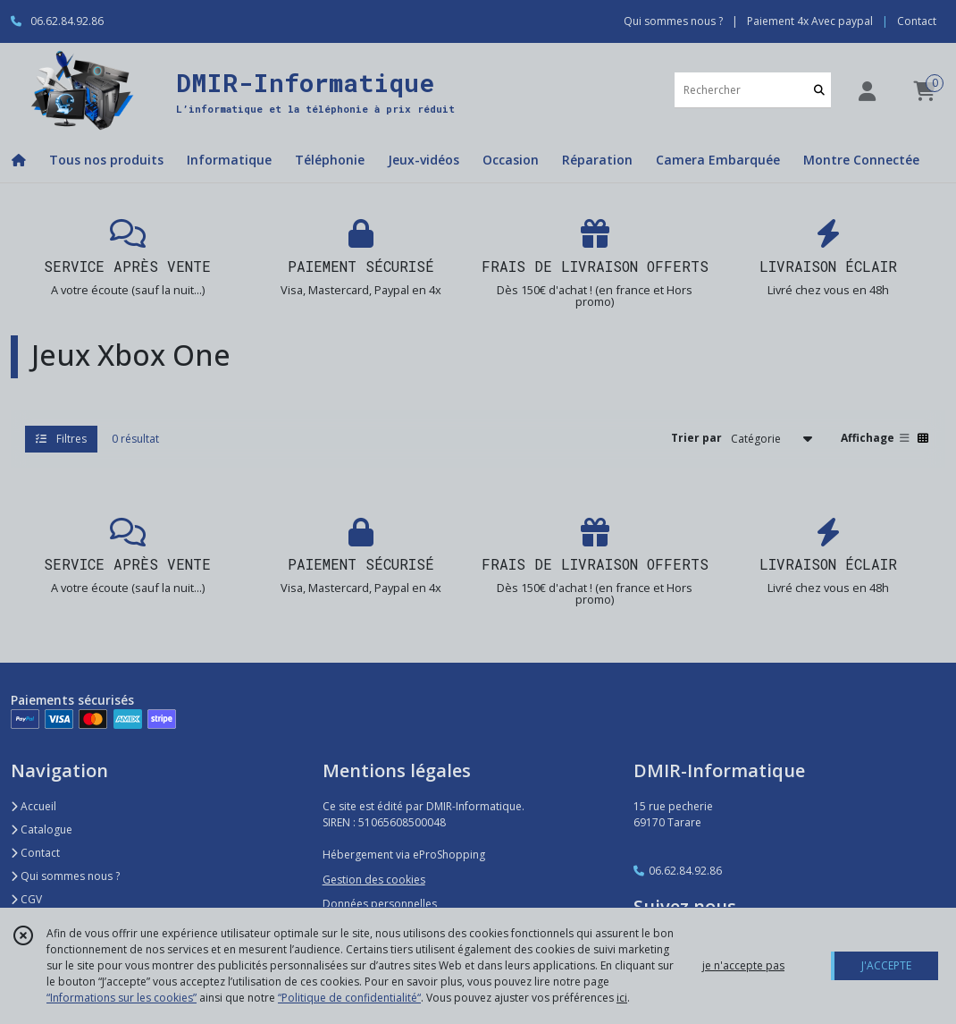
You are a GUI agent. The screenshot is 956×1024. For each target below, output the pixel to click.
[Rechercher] (819, 89)
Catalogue (41, 829)
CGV (26, 899)
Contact (916, 21)
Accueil (33, 806)
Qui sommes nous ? (65, 876)
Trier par (696, 437)
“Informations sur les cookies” (121, 997)
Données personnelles (380, 903)
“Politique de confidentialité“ (349, 997)
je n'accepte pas (743, 965)
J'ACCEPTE (886, 965)
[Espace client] (866, 91)
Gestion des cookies (374, 879)
